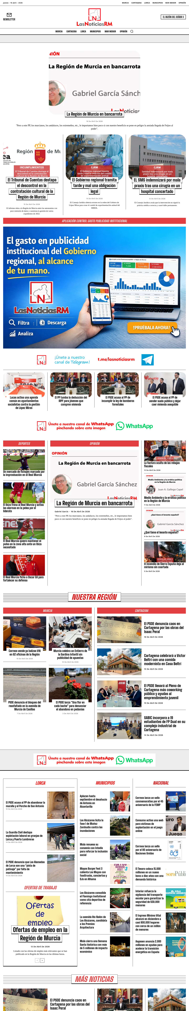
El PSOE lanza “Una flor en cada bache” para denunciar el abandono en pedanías (70, 706)
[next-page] (42, 961)
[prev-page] (37, 961)
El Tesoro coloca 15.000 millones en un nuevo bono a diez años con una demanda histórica (148, 874)
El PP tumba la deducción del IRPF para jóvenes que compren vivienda (71, 401)
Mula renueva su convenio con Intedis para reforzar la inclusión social (91, 850)
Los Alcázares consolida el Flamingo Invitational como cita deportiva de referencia (93, 898)
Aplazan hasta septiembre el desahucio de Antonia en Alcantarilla (94, 802)
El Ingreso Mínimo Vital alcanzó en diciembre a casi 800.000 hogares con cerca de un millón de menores (148, 923)
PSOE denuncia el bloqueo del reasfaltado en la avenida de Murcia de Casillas (24, 706)
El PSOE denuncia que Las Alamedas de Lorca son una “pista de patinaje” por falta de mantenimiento (25, 868)
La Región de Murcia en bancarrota (94, 114)
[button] (132, 31)
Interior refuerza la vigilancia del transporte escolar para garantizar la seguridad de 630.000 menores (149, 898)
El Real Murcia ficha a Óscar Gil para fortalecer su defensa (23, 578)
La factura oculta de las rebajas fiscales (162, 464)
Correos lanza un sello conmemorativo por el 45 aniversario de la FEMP (147, 802)
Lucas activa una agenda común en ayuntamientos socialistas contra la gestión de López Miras (24, 403)
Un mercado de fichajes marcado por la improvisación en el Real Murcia (24, 473)
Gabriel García (61, 519)
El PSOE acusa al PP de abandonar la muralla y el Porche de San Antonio (24, 804)
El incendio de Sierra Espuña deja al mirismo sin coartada (164, 565)
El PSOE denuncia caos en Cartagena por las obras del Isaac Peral (164, 627)
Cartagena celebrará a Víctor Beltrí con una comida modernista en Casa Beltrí (164, 660)
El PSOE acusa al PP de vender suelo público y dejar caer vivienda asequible (165, 401)
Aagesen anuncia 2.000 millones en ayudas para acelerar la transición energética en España (149, 947)
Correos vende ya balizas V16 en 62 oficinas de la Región (25, 652)
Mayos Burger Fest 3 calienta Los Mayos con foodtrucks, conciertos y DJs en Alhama (94, 874)
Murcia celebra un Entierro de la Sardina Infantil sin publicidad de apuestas (70, 654)
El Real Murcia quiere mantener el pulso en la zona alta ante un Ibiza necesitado (22, 544)
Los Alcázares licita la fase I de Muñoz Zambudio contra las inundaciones (92, 826)
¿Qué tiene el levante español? (161, 532)
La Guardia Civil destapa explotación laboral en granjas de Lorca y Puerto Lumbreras (24, 836)
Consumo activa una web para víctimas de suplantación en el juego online (149, 826)
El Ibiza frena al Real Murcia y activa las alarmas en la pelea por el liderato (23, 508)
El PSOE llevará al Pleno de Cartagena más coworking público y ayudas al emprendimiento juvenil (163, 692)
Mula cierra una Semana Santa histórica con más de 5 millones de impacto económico (94, 947)
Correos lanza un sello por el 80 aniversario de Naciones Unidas (148, 850)
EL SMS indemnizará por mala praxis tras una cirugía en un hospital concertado (157, 185)
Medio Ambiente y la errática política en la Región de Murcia (165, 499)
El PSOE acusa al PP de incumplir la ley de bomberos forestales (118, 401)
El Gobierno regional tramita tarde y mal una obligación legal (94, 185)
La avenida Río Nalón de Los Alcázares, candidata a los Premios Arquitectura (94, 922)
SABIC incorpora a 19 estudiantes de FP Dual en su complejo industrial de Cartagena (164, 724)
